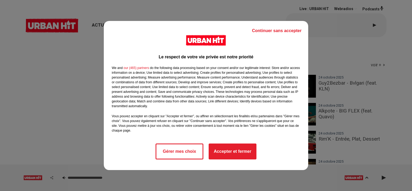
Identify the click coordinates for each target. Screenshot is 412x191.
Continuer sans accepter (277, 30)
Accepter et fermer (232, 151)
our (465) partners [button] (136, 68)
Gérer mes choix (179, 151)
